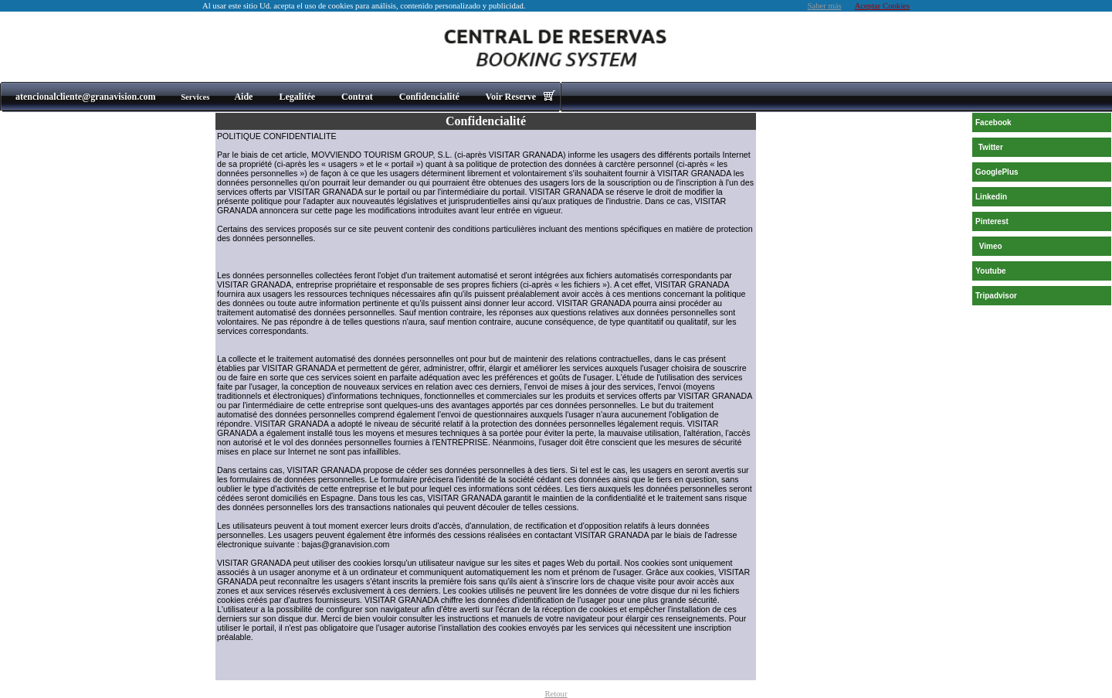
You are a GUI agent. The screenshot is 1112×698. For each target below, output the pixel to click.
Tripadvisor (996, 295)
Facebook (993, 122)
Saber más (825, 6)
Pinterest (992, 221)
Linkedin (991, 196)
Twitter (990, 147)
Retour (555, 693)
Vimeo (990, 246)
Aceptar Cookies (882, 6)
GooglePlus (997, 172)
